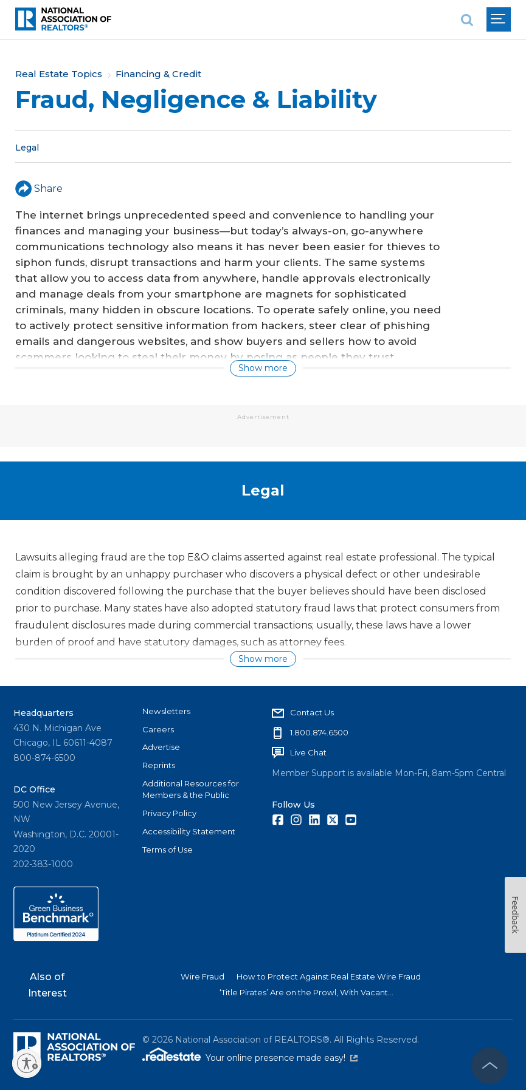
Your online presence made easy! (282, 1057)
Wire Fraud (202, 976)
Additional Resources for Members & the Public (190, 789)
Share (39, 188)
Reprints (158, 765)
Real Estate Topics (58, 74)
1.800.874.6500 (319, 732)
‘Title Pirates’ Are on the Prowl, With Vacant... (306, 992)
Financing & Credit (158, 74)
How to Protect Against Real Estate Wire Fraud (329, 976)
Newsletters (166, 711)
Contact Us (312, 712)
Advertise (161, 747)
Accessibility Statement (188, 831)
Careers (158, 729)
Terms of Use (167, 849)
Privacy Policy (169, 813)
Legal (27, 146)
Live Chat (308, 752)
